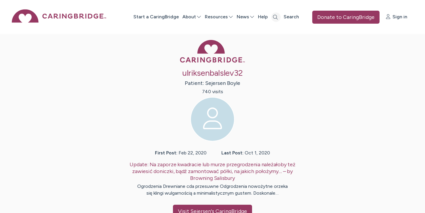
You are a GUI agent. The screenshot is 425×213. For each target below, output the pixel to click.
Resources (219, 17)
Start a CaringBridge (156, 17)
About (191, 17)
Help (263, 17)
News (245, 17)
